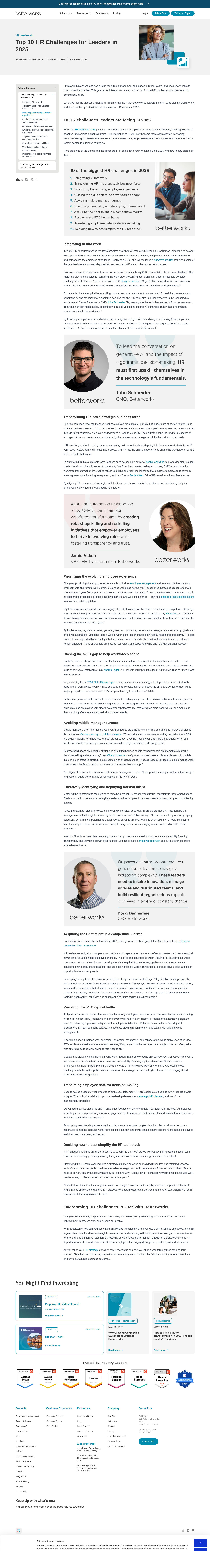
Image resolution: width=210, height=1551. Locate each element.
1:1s (17, 1436)
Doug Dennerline (130, 281)
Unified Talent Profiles (25, 1466)
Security (19, 1486)
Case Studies (52, 1426)
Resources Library (85, 1416)
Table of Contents (37, 88)
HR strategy (91, 1250)
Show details (43, 1545)
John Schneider (116, 302)
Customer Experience (58, 1408)
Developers (82, 1436)
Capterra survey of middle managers (100, 734)
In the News (113, 1421)
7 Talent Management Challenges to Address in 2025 (88, 1458)
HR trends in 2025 (85, 129)
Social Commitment (116, 1446)
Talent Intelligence (23, 1421)
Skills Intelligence (23, 1461)
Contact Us (145, 1408)
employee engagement (143, 583)
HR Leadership (24, 35)
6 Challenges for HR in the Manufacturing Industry (88, 1449)
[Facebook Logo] (27, 122)
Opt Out (200, 1537)
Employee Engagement (26, 1446)
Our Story (112, 1416)
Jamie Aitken (137, 475)
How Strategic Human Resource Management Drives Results (87, 1468)
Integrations (21, 1476)
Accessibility (21, 1491)
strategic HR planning (151, 1096)
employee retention (149, 841)
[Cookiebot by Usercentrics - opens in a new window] (18, 1545)
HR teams (171, 613)
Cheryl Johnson (116, 755)
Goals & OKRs (22, 1426)
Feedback (20, 1441)
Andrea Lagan (112, 670)
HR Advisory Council (117, 1436)
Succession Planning (25, 1456)
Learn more (137, 4)
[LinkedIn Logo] (37, 122)
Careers (111, 1426)
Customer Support (55, 1421)
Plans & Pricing (22, 1481)
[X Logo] (32, 122)
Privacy (111, 1431)
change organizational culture (177, 596)
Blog (79, 1421)
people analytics (155, 462)
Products (21, 1408)
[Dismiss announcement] (148, 4)
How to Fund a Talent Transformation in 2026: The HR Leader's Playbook (173, 1335)
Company (113, 1408)
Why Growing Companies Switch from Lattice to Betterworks (123, 1335)
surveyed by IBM (163, 260)
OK (200, 1528)
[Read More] (127, 1350)
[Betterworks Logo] (28, 13)
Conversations (22, 1431)
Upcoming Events (85, 1431)
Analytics (20, 1471)
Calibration (20, 1451)
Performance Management (27, 1416)
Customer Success (55, 1416)
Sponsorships (114, 1441)
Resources (83, 1408)
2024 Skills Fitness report (101, 682)
